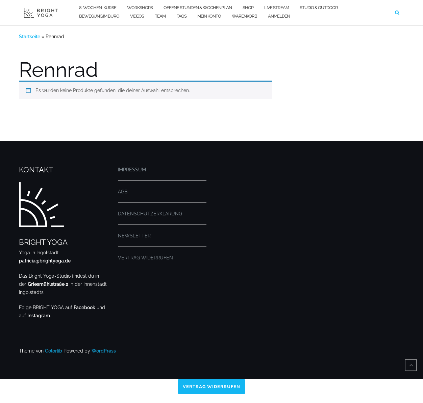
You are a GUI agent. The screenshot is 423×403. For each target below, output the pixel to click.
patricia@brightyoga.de (45, 260)
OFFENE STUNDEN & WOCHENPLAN (198, 7)
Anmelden (279, 16)
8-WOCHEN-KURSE (97, 7)
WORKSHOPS (140, 7)
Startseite (29, 36)
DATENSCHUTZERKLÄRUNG (150, 213)
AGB (122, 191)
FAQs (181, 16)
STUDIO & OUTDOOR (319, 7)
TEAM (160, 16)
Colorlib (53, 351)
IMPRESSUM (132, 169)
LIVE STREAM (276, 7)
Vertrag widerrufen (212, 387)
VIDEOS (137, 16)
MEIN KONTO (209, 16)
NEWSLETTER (134, 235)
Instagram (38, 315)
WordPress (104, 351)
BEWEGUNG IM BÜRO (99, 16)
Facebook (84, 307)
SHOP (248, 7)
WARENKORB (244, 16)
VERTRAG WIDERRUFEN (145, 257)
